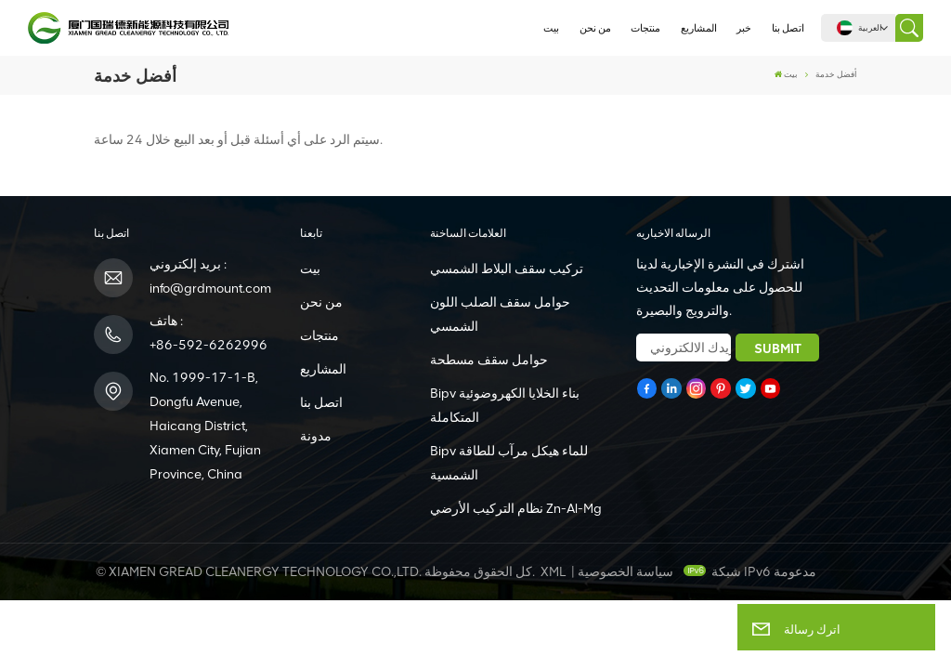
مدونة (316, 436)
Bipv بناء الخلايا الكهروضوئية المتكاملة (505, 406)
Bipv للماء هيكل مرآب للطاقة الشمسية (509, 463)
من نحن (595, 27)
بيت (551, 27)
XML (553, 572)
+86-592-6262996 (208, 345)
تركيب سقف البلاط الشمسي (506, 269)
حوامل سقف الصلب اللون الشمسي (500, 314)
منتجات (645, 27)
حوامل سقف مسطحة (489, 360)
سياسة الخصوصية (625, 572)
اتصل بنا (788, 27)
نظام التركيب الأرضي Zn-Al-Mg (516, 509)
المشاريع (699, 27)
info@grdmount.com (210, 288)
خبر (743, 27)
